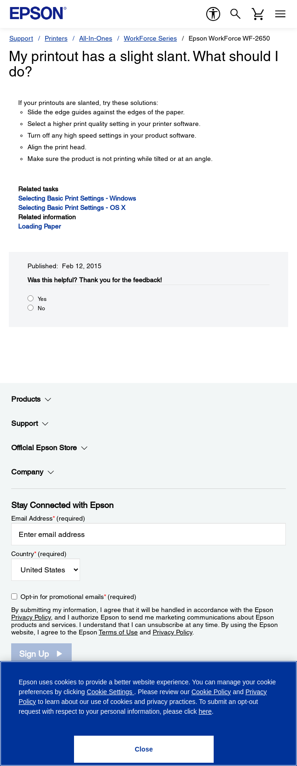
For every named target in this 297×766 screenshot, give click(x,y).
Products (31, 399)
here (205, 711)
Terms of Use (118, 632)
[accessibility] (213, 14)
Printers (56, 38)
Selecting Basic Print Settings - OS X (71, 207)
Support (21, 38)
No (41, 308)
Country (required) (39, 553)
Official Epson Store (49, 448)
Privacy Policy (31, 617)
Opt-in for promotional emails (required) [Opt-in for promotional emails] (78, 596)
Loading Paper (39, 226)
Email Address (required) (48, 518)
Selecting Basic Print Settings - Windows (77, 198)
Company (32, 472)
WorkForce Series (150, 38)
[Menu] (280, 14)
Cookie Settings (110, 692)
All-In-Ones (95, 38)
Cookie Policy (211, 692)
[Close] (144, 749)
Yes (42, 299)
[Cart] (257, 14)
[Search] (235, 14)
